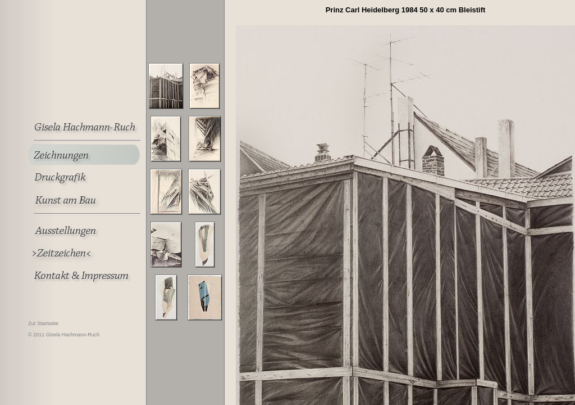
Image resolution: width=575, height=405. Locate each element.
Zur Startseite (43, 323)
